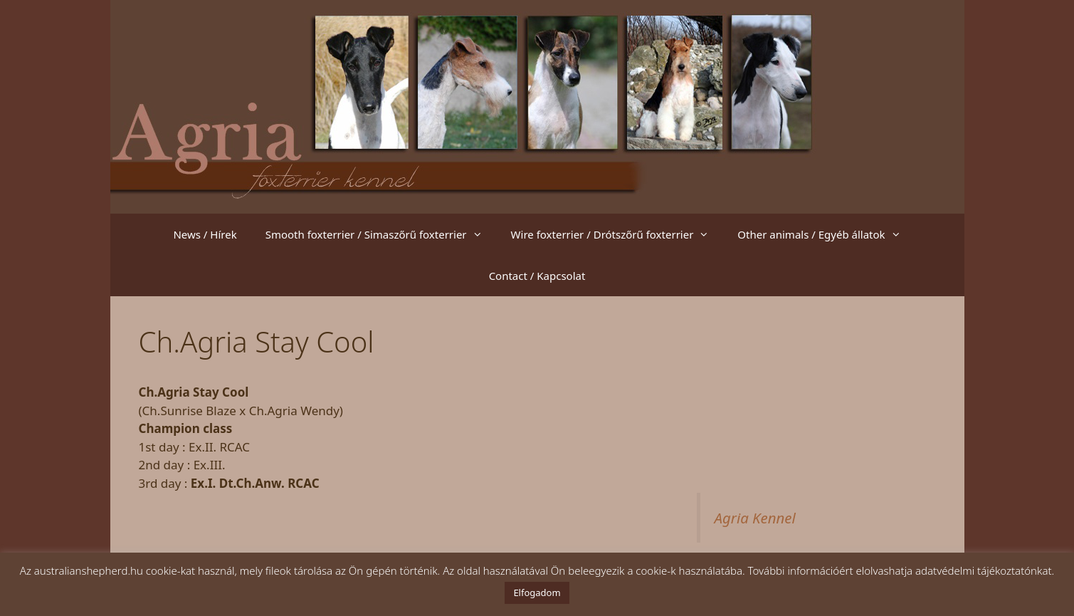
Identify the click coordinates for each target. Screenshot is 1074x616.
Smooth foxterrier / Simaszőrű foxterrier (381, 234)
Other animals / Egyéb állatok (826, 234)
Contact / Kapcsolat (537, 275)
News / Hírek (204, 234)
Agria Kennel (755, 518)
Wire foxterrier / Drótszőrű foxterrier (617, 234)
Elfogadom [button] (536, 592)
